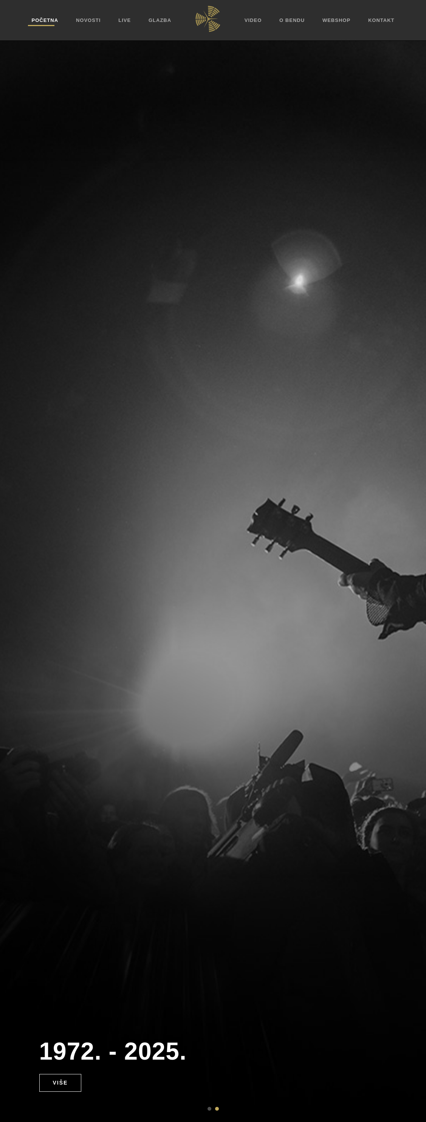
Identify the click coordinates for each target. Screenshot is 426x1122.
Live (124, 20)
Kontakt (381, 20)
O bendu (292, 20)
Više (60, 1083)
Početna (45, 20)
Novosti (88, 20)
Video (253, 20)
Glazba (160, 20)
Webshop (336, 20)
